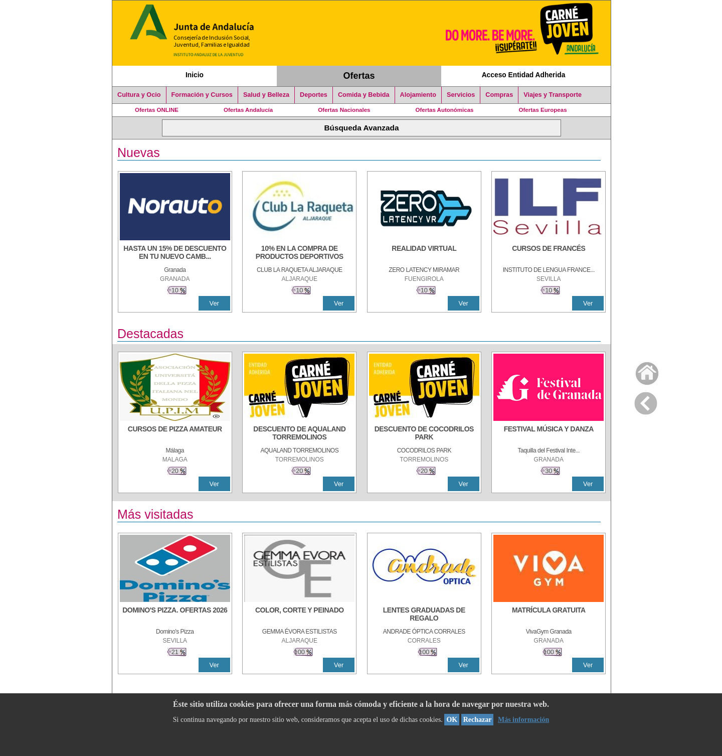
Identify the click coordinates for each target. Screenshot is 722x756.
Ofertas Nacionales (344, 110)
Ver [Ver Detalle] (214, 303)
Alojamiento (418, 94)
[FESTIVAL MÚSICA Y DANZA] (548, 434)
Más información (523, 719)
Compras (499, 94)
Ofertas (359, 76)
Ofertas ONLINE (156, 110)
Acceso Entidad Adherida (524, 75)
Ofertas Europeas (543, 110)
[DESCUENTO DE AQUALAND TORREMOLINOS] (299, 434)
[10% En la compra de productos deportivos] (299, 253)
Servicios (461, 94)
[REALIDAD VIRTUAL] (424, 253)
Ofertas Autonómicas (444, 110)
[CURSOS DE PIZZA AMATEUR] (175, 434)
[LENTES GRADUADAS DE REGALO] (424, 615)
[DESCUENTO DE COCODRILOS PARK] (424, 434)
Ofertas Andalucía (248, 110)
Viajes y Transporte (552, 94)
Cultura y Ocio (139, 94)
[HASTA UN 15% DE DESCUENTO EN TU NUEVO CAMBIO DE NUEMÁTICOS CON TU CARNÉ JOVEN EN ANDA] (175, 253)
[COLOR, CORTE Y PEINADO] (299, 615)
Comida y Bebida (364, 94)
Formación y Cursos (202, 94)
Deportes (313, 94)
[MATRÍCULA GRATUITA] (548, 615)
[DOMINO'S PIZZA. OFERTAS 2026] (175, 615)
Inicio (195, 75)
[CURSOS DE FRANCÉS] (548, 253)
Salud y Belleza (266, 94)
